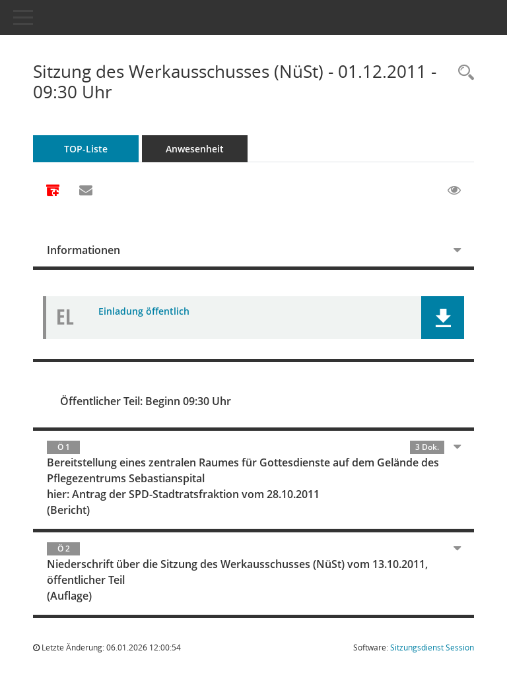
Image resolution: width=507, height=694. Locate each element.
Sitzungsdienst (432, 647)
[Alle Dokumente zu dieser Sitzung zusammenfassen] (52, 191)
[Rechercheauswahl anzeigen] (463, 73)
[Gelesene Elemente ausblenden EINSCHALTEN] (454, 191)
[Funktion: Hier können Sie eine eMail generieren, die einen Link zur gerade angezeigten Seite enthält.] (85, 191)
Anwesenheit (195, 148)
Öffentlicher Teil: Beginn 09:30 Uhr (145, 401)
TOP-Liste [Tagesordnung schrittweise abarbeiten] (86, 148)
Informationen (83, 250)
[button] (442, 317)
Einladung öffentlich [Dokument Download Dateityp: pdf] (143, 311)
